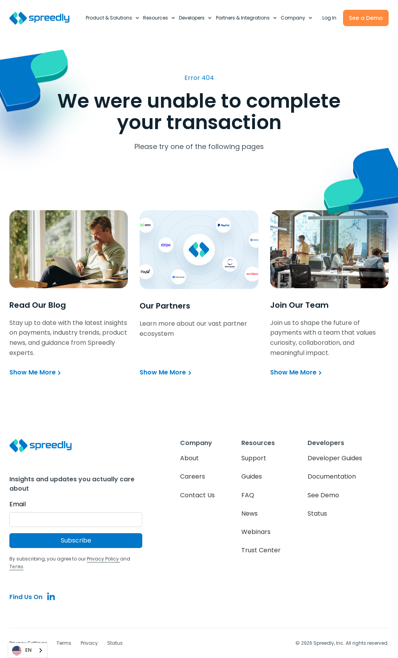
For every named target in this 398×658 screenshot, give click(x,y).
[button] (112, 18)
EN (22, 650)
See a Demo (366, 18)
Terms (64, 642)
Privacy (89, 642)
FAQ (247, 495)
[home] (43, 18)
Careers (192, 476)
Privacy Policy (103, 558)
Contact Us (197, 495)
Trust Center (261, 550)
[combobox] (28, 650)
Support (253, 458)
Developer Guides (335, 458)
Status (317, 513)
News (249, 513)
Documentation (332, 476)
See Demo (323, 495)
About (189, 458)
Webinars (256, 531)
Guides (251, 476)
